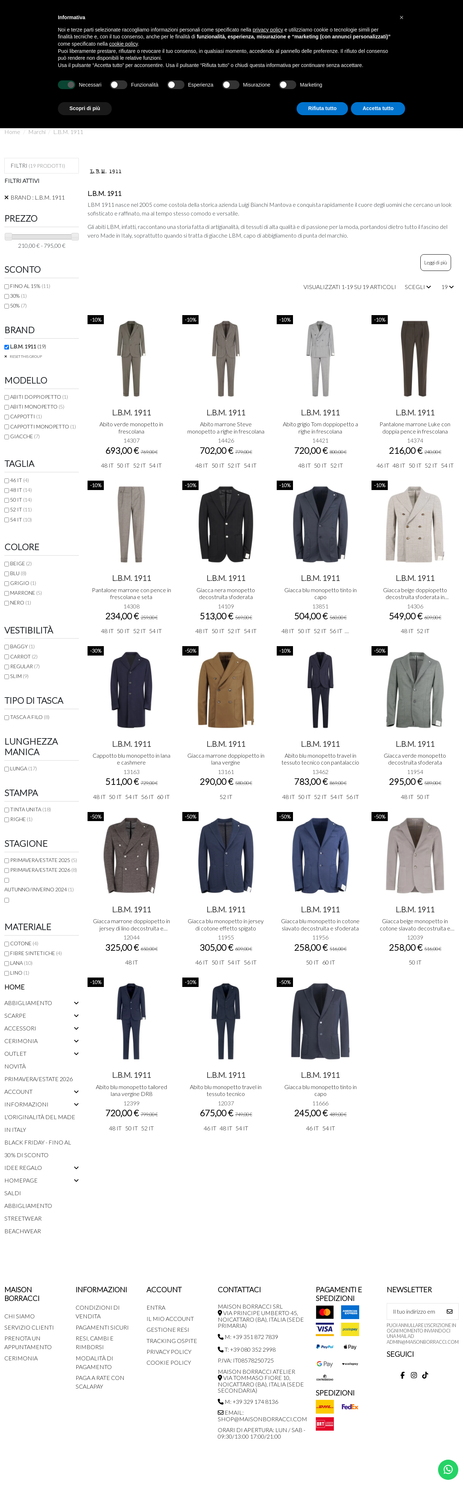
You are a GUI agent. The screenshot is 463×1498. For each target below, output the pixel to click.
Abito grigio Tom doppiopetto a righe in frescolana (320, 427)
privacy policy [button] (268, 30)
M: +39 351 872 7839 (248, 1336)
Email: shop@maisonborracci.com (262, 1415)
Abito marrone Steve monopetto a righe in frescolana (225, 427)
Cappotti (26, 416)
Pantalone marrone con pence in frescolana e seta (131, 593)
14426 (226, 440)
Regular (25, 666)
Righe (21, 819)
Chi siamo (19, 1316)
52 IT (21, 509)
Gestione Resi (167, 1329)
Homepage (21, 1180)
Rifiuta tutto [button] (322, 108)
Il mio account (170, 1318)
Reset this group (25, 356)
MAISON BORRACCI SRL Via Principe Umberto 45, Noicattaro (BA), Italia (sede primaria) (261, 1316)
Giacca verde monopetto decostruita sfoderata (415, 759)
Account (18, 1091)
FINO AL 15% (30, 286)
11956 (320, 937)
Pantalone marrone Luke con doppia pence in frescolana (414, 427)
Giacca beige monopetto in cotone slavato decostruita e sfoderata (415, 927)
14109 (226, 606)
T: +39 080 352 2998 (247, 1349)
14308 (131, 606)
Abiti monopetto (37, 406)
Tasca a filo (30, 717)
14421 (320, 440)
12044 (131, 937)
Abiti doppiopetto (39, 397)
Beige (21, 563)
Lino (19, 973)
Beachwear (22, 1230)
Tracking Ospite (171, 1340)
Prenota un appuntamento (28, 1342)
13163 (131, 771)
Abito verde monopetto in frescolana (131, 427)
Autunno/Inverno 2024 (39, 889)
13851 (320, 606)
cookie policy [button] (123, 44)
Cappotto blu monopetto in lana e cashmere (131, 759)
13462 (320, 771)
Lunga (23, 768)
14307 (131, 440)
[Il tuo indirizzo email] (414, 1311)
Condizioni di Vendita (98, 1311)
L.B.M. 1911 (131, 412)
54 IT (21, 519)
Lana (21, 963)
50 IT (21, 500)
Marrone (26, 593)
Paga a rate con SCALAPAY (100, 1382)
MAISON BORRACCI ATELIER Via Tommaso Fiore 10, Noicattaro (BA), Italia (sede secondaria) (261, 1381)
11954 (415, 771)
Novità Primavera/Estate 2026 (38, 1072)
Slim (19, 676)
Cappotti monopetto (43, 426)
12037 (226, 1103)
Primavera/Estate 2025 (43, 860)
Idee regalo (23, 1167)
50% (18, 305)
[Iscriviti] (449, 1311)
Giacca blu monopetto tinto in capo (320, 593)
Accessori (20, 1028)
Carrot (24, 656)
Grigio (23, 583)
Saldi (12, 1192)
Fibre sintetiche (36, 953)
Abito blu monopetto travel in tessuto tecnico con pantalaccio (320, 759)
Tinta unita (30, 809)
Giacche (25, 436)
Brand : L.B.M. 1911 (37, 197)
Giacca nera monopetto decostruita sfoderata (225, 593)
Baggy (22, 646)
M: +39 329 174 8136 (248, 1401)
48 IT (21, 490)
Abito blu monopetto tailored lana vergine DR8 (131, 1090)
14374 (415, 440)
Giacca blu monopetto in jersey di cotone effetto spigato (226, 924)
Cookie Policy (168, 1362)
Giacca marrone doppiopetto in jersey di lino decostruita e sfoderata (131, 927)
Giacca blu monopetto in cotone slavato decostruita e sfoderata (320, 924)
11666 (320, 1103)
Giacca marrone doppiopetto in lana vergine (225, 759)
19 (447, 286)
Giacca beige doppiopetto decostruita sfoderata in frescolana (415, 596)
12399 (131, 1103)
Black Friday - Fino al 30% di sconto (37, 1148)
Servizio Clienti (29, 1327)
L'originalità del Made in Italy (39, 1123)
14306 (415, 606)
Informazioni (26, 1104)
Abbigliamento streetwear (28, 1212)
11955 (226, 937)
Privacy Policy (168, 1351)
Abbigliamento (28, 1002)
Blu (18, 573)
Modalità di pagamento (94, 1362)
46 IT (19, 480)
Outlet (15, 1053)
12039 (415, 937)
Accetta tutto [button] (378, 108)
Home (14, 987)
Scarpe (15, 1015)
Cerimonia (21, 1040)
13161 (226, 771)
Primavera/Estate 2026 (43, 870)
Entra (155, 1307)
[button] (401, 17)
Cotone (24, 943)
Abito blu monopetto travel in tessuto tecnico (226, 1090)
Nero (20, 602)
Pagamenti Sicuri (102, 1327)
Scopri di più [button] (84, 108)
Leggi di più (435, 262)
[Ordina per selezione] (418, 286)
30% (18, 296)
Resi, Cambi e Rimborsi (95, 1342)
